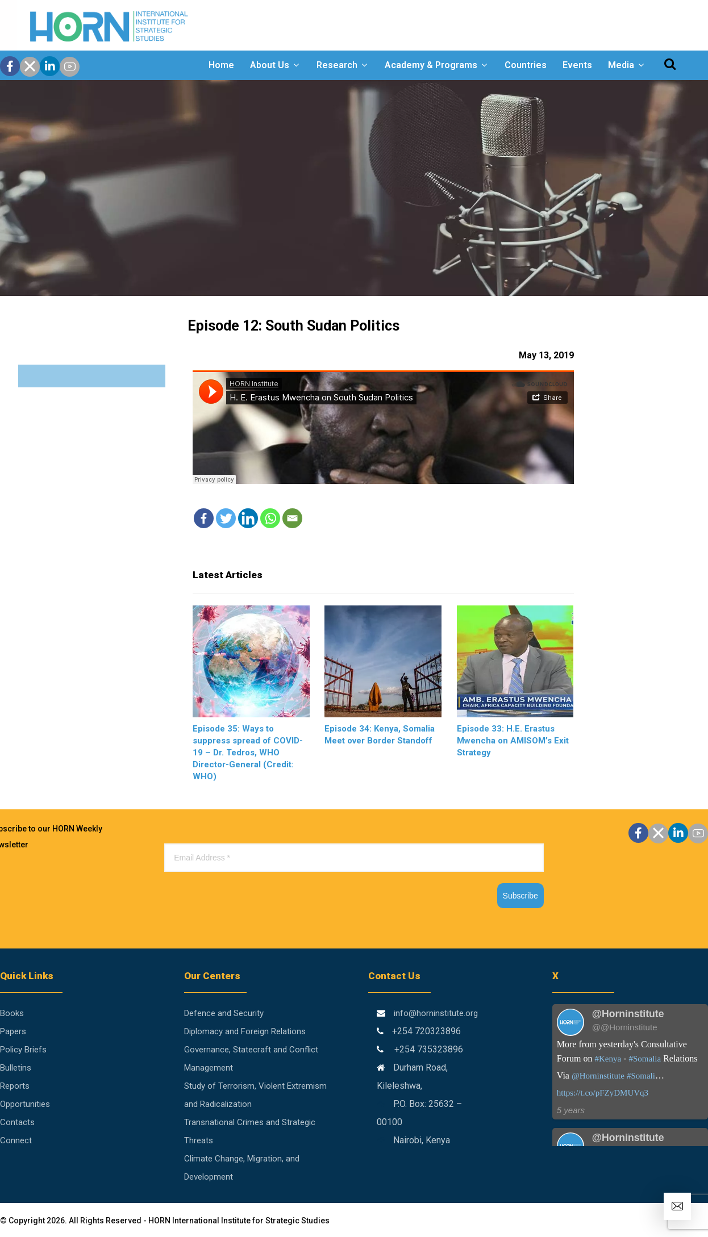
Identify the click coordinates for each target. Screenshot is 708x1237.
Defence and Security (224, 1013)
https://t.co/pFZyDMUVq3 (602, 1092)
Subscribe (520, 895)
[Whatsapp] (270, 518)
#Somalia (644, 1058)
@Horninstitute (598, 1075)
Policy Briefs (23, 1049)
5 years (571, 1110)
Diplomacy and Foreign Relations (245, 1031)
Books (12, 1013)
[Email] (292, 518)
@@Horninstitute (624, 1027)
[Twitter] (226, 518)
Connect (16, 1140)
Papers (13, 1031)
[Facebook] (204, 518)
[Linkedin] (248, 518)
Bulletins (15, 1068)
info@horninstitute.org (436, 1013)
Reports (15, 1086)
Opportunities (25, 1104)
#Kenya (607, 1058)
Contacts (17, 1122)
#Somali (641, 1075)
